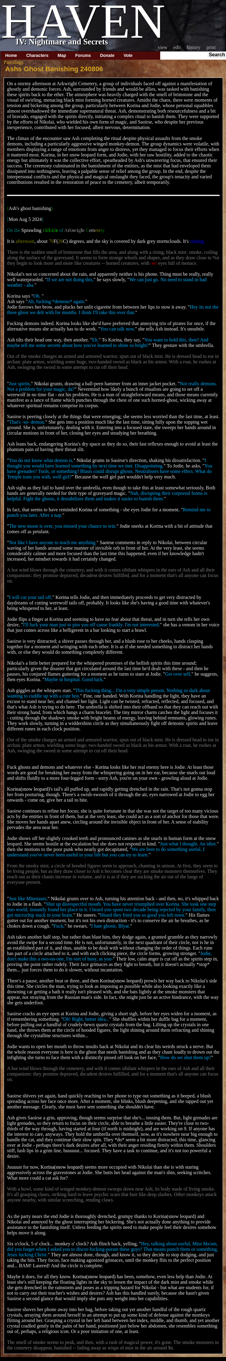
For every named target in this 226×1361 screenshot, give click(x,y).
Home (11, 55)
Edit (177, 47)
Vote (128, 55)
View (162, 47)
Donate (107, 55)
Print (211, 47)
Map (62, 55)
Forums (83, 55)
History (193, 47)
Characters (37, 55)
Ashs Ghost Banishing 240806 (54, 69)
